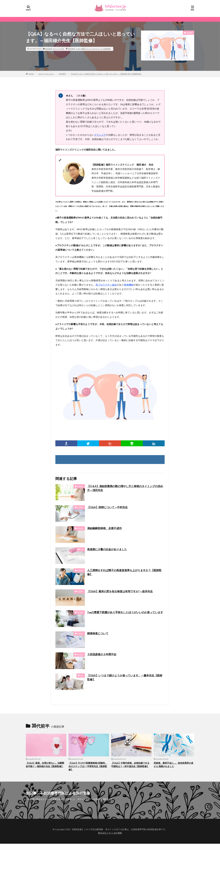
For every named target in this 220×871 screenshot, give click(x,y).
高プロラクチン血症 (106, 284)
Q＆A (78, 49)
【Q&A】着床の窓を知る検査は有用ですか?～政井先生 (120, 591)
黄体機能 (128, 284)
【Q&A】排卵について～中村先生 (107, 507)
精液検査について (97, 633)
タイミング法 (58, 49)
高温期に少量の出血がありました (107, 549)
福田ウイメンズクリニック (91, 49)
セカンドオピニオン (46, 74)
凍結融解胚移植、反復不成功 (104, 528)
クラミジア (100, 134)
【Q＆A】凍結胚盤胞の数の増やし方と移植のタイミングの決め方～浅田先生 (125, 488)
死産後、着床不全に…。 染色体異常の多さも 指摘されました (173, 765)
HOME (31, 74)
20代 (81, 549)
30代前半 (48, 49)
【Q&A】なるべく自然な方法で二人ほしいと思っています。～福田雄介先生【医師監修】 (106, 74)
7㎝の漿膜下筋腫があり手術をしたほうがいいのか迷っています (125, 612)
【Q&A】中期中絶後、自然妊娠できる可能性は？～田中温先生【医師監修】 (130, 765)
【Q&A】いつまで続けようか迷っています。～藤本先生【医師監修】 (124, 677)
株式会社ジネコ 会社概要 (110, 833)
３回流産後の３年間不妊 (101, 654)
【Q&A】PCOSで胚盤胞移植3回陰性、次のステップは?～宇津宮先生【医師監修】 (88, 766)
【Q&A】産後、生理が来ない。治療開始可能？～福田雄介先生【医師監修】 (45, 765)
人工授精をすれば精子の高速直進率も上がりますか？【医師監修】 (124, 572)
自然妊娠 (106, 49)
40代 (81, 675)
